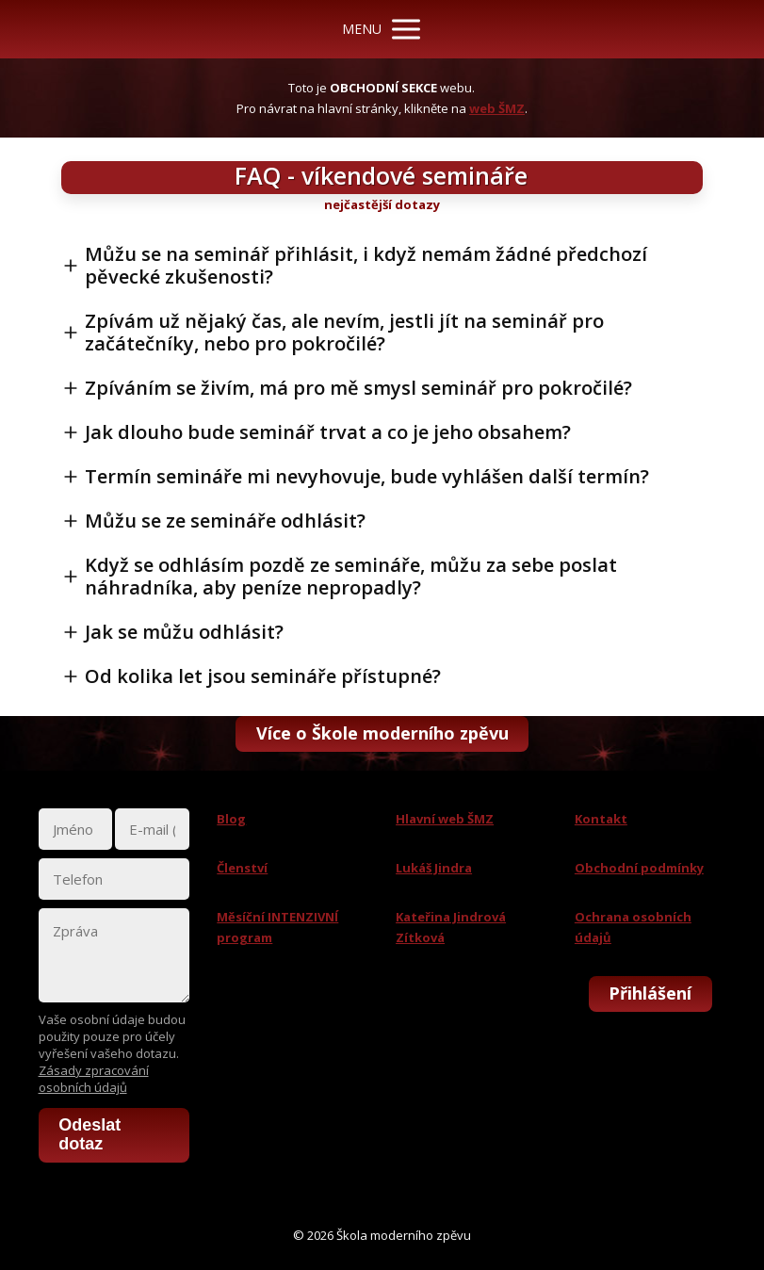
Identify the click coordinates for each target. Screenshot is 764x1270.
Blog (231, 818)
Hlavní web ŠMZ (445, 818)
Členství (242, 867)
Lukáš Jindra (434, 867)
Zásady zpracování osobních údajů (94, 1079)
